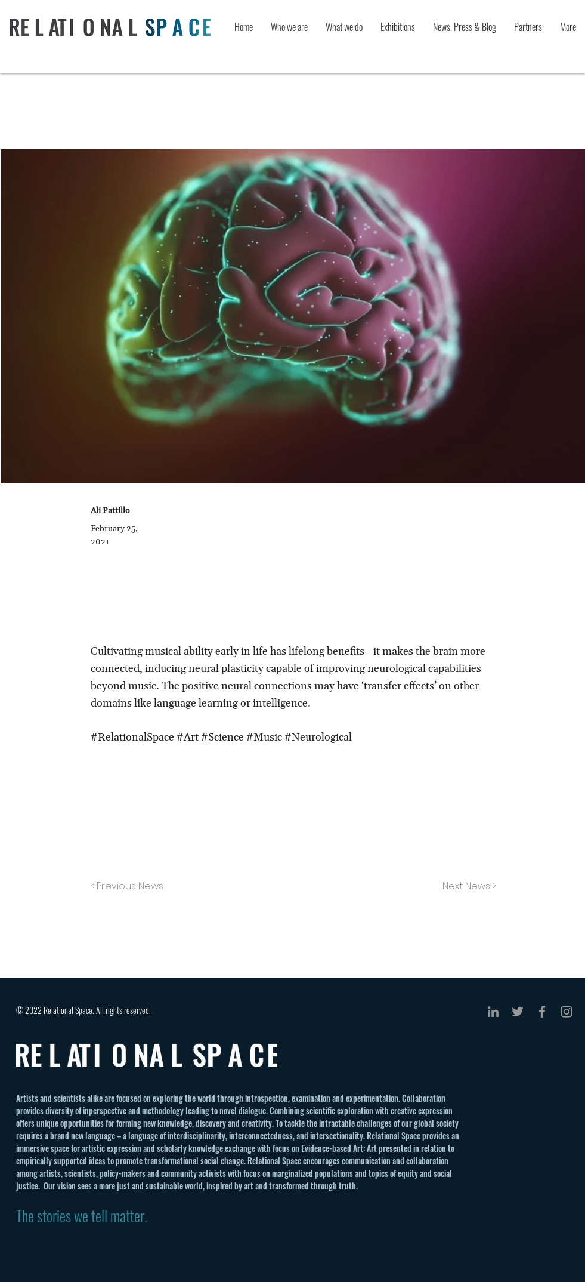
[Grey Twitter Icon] (517, 1011)
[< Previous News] (130, 886)
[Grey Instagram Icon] (566, 1011)
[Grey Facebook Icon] (542, 1011)
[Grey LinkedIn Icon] (493, 1011)
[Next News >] (466, 886)
